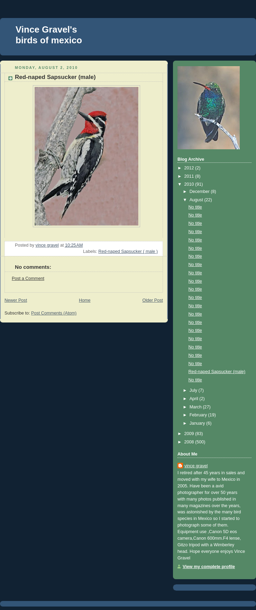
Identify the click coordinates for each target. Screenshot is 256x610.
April (195, 398)
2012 (189, 168)
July (194, 390)
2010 (189, 184)
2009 (189, 433)
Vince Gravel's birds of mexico (49, 34)
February (199, 415)
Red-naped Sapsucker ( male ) (128, 251)
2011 (189, 176)
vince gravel (196, 465)
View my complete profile (209, 566)
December (200, 191)
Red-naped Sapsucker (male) (217, 371)
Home (85, 300)
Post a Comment (28, 278)
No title (195, 207)
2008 (189, 442)
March (196, 407)
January (198, 423)
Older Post (152, 300)
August (197, 199)
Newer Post (15, 300)
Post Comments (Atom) (53, 313)
